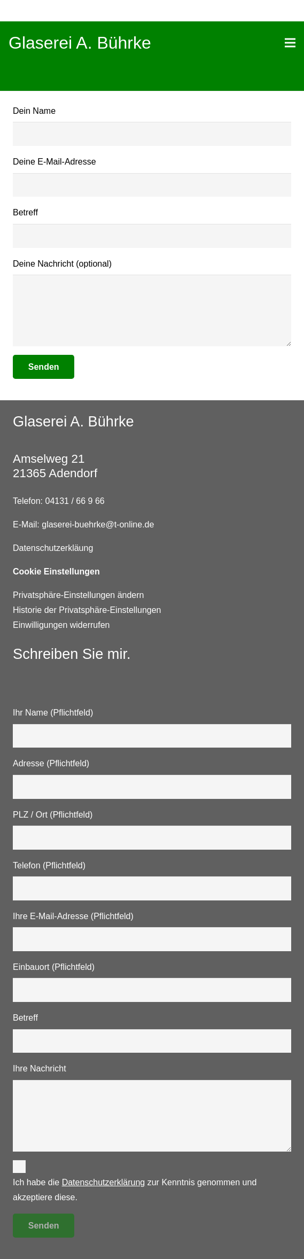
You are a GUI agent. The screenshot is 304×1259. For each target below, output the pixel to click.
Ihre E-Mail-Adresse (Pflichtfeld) (152, 931)
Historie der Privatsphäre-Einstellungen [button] (87, 610)
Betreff (152, 227)
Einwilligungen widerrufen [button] (61, 625)
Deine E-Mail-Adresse (152, 177)
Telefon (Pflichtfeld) (152, 880)
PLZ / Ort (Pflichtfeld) (152, 830)
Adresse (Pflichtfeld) (152, 778)
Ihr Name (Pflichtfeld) (152, 728)
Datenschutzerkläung (53, 548)
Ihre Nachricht (152, 1108)
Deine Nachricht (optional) (152, 303)
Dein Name (152, 126)
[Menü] (290, 42)
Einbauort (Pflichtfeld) (152, 982)
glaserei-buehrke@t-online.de (98, 524)
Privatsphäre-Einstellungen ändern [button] (78, 595)
